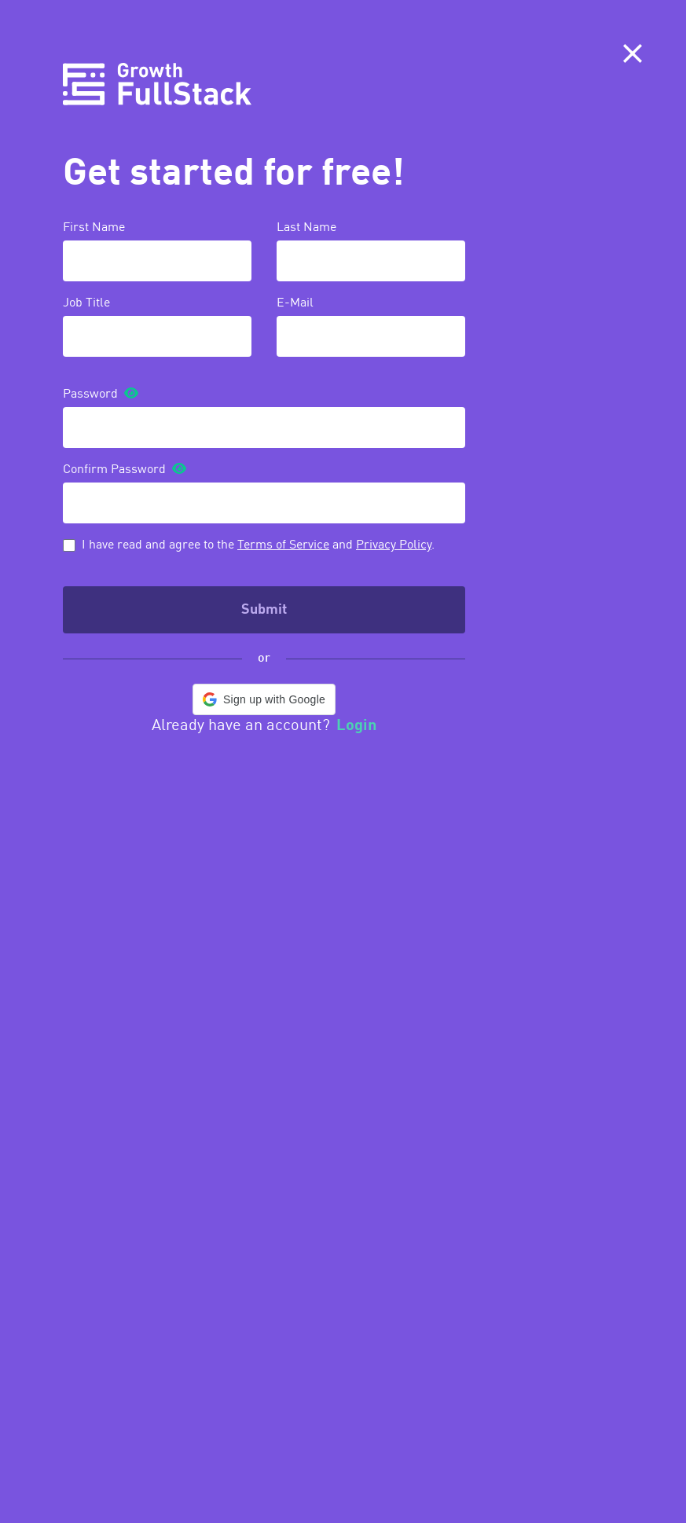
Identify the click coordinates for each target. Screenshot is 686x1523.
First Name (94, 228)
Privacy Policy (393, 545)
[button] (264, 699)
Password (90, 394)
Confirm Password (114, 470)
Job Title (86, 303)
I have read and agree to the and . (258, 545)
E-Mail (295, 303)
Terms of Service (283, 545)
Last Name (306, 228)
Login (356, 726)
